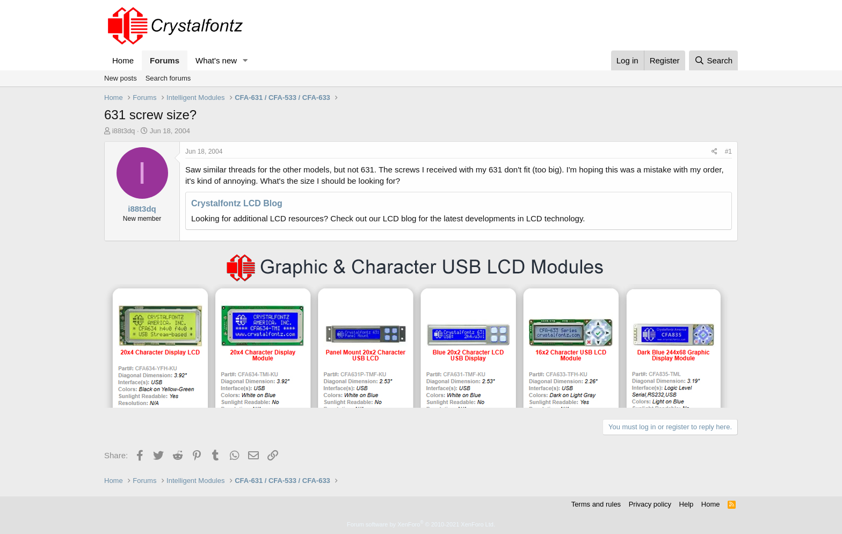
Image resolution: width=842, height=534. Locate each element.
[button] (245, 60)
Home (123, 60)
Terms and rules (596, 504)
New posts (120, 78)
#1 (728, 151)
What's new (216, 60)
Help (686, 504)
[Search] (713, 60)
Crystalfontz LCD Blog (236, 203)
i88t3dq (123, 131)
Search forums (168, 78)
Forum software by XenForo (421, 524)
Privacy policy (650, 504)
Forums (164, 60)
